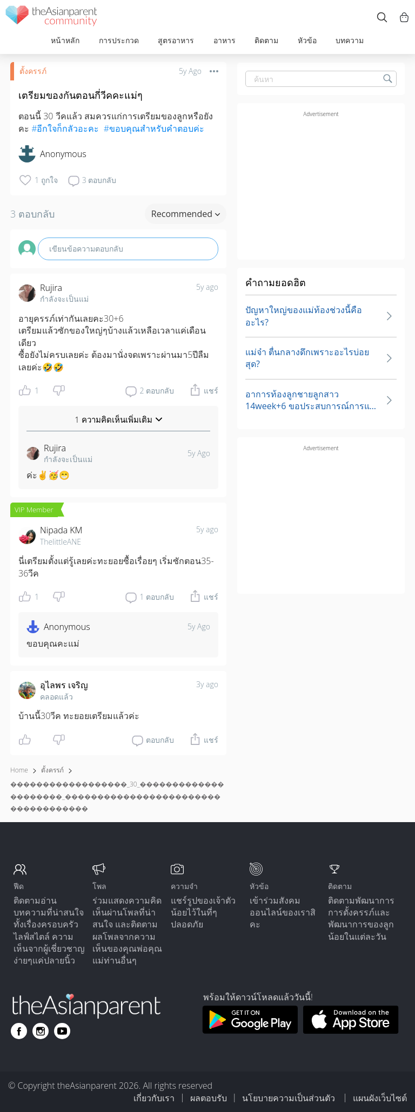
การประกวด (119, 40)
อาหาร (224, 40)
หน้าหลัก (65, 40)
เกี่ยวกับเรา (154, 1098)
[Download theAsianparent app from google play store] (250, 1030)
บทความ (350, 40)
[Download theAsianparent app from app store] (351, 1030)
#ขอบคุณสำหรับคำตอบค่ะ (154, 128)
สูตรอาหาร (176, 40)
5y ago (207, 287)
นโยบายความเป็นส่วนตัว (289, 1098)
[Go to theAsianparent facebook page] (19, 1031)
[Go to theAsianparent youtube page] (62, 1031)
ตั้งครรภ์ (32, 71)
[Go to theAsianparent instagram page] (40, 1031)
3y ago (207, 684)
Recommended (185, 214)
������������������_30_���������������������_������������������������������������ (117, 796)
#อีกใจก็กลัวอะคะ (65, 128)
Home (19, 770)
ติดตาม (266, 40)
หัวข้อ (307, 40)
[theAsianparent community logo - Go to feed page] (51, 17)
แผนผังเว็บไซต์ (380, 1098)
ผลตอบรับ (208, 1098)
